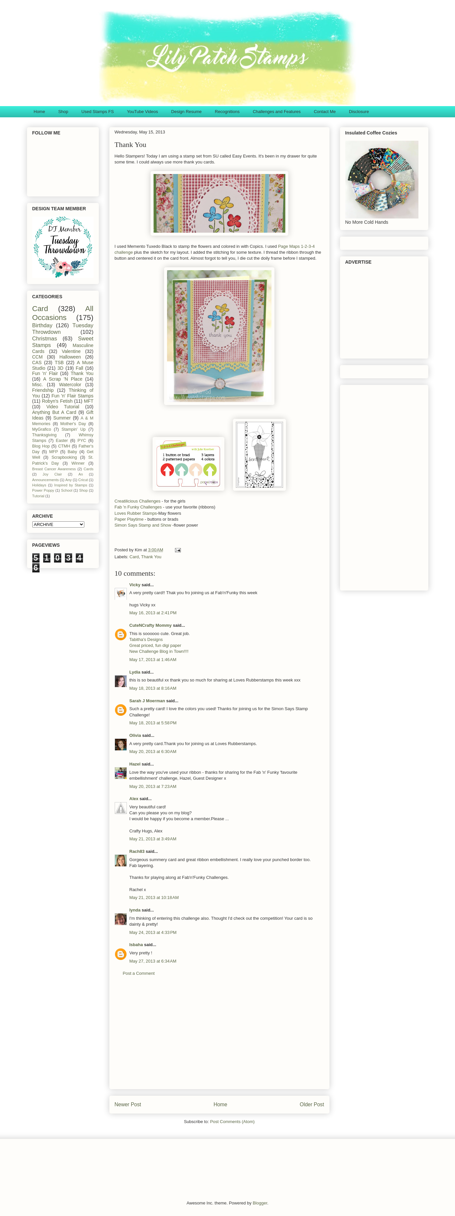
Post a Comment (139, 973)
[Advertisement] (219, 1038)
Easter (62, 440)
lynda (135, 910)
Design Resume (186, 111)
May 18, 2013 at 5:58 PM (153, 722)
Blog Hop (41, 446)
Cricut (83, 480)
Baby (72, 451)
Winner (78, 463)
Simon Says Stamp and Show (143, 525)
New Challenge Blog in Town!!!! (159, 651)
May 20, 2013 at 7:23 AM (153, 786)
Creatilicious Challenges (137, 501)
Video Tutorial (62, 406)
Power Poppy (43, 490)
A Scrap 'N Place (62, 379)
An (80, 474)
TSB (59, 362)
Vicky (135, 584)
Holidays (39, 485)
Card (134, 556)
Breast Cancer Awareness (54, 469)
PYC (81, 440)
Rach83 (137, 851)
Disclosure (359, 111)
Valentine (71, 351)
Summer (62, 417)
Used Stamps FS (97, 111)
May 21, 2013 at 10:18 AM (154, 897)
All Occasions (63, 313)
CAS (37, 362)
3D (61, 368)
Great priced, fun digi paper (155, 645)
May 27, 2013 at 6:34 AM (153, 961)
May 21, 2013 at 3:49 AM (153, 838)
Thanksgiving (44, 435)
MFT (89, 401)
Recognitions (227, 111)
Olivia (135, 735)
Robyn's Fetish (57, 401)
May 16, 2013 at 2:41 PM (153, 612)
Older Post (312, 1104)
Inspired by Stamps (70, 485)
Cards (89, 469)
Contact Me (324, 111)
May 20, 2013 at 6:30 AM (153, 751)
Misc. (37, 384)
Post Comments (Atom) (232, 1121)
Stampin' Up (74, 429)
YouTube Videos (142, 111)
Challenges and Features (276, 111)
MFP (53, 451)
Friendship (43, 390)
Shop (63, 111)
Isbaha (136, 944)
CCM (37, 357)
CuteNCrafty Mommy (150, 625)
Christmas (44, 338)
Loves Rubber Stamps (136, 513)
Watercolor (70, 384)
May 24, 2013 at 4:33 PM (153, 932)
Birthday (42, 325)
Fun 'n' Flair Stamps (72, 395)
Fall (79, 368)
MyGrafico (41, 429)
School (66, 490)
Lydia (134, 672)
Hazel (135, 764)
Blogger (260, 1203)
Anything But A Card (54, 412)
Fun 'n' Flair (45, 373)
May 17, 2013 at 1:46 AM (153, 659)
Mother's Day (73, 423)
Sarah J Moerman (147, 700)
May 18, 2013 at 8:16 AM (153, 688)
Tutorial (38, 496)
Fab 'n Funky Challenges (138, 507)
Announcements (45, 480)
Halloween (70, 357)
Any (68, 480)
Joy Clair (52, 474)
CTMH (64, 446)
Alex (133, 798)
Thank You (151, 556)
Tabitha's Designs (146, 639)
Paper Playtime (130, 519)
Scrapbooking (64, 457)
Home (39, 111)
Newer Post (128, 1104)
